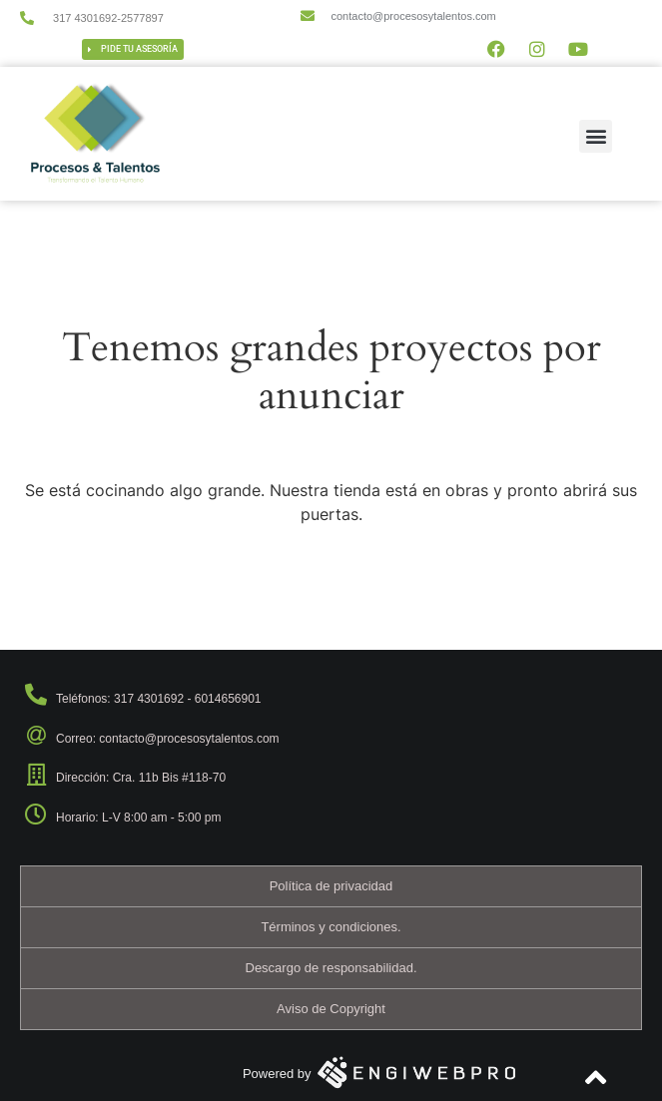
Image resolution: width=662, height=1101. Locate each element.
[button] (595, 136)
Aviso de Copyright (331, 1008)
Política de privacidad (331, 885)
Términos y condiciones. (330, 926)
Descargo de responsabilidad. (331, 967)
